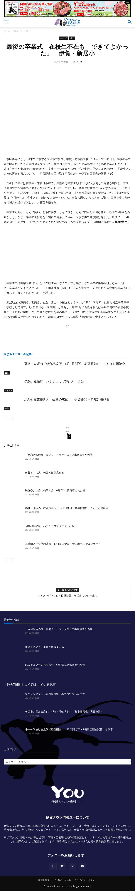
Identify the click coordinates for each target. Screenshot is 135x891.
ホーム (7, 30)
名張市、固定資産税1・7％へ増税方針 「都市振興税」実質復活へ (64, 711)
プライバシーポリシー (86, 880)
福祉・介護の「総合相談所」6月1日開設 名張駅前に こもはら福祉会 (74, 364)
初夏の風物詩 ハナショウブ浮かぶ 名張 (54, 381)
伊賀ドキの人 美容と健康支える (44, 472)
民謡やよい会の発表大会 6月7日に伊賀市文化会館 (55, 490)
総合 (28, 30)
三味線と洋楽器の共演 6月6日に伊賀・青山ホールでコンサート (63, 543)
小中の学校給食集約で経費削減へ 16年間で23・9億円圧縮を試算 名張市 (69, 729)
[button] (6, 22)
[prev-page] (6, 417)
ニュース (18, 30)
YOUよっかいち (63, 880)
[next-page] (12, 417)
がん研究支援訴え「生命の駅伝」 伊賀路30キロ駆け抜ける (66, 399)
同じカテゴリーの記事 (17, 354)
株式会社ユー (45, 880)
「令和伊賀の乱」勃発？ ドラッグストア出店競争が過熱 (58, 454)
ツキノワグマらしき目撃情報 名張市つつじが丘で (67, 595)
